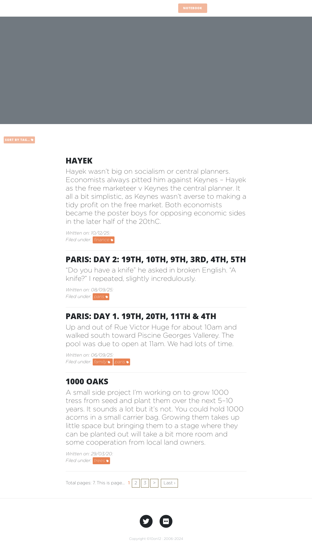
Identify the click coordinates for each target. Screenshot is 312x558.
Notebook (192, 8)
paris (101, 296)
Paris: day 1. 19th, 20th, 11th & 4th (141, 316)
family (103, 361)
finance (103, 239)
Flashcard (222, 8)
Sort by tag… (19, 140)
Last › (169, 482)
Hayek (79, 160)
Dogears (250, 8)
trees (101, 460)
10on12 (33, 8)
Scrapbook (278, 8)
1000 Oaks (87, 381)
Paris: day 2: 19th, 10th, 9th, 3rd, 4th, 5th (156, 259)
